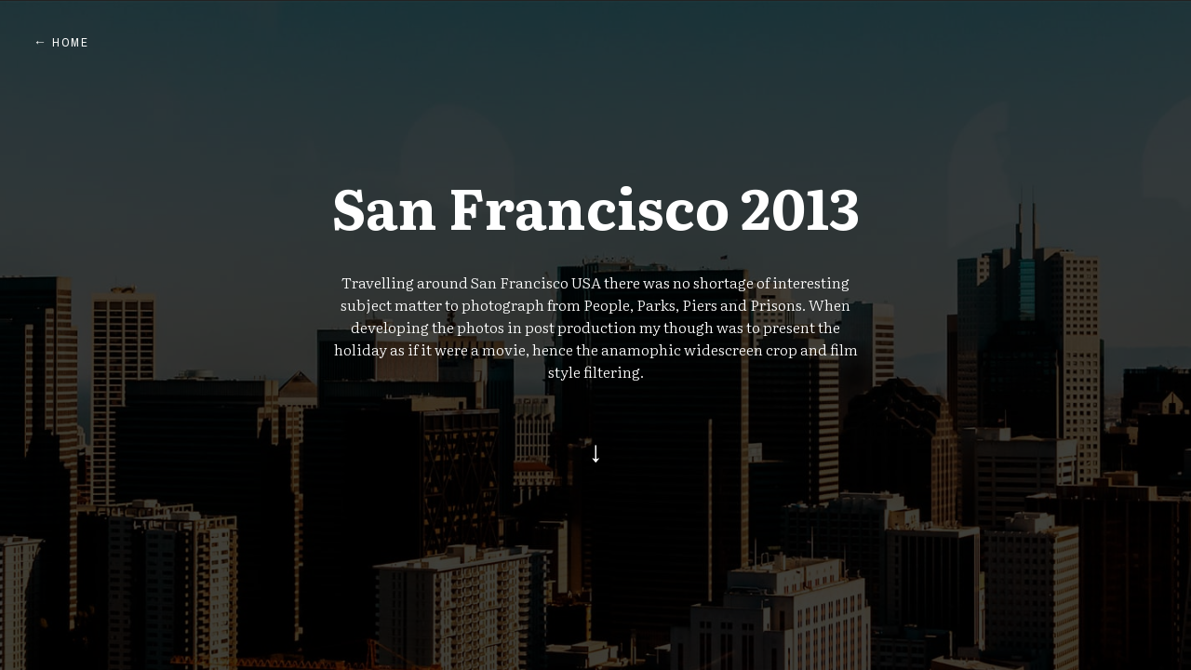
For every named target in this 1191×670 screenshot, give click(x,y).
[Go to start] (595, 455)
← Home (60, 42)
